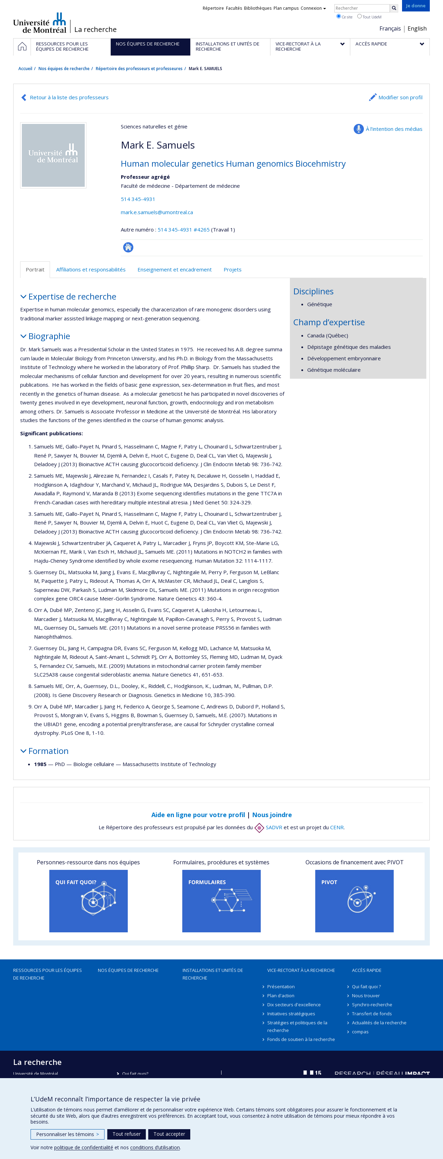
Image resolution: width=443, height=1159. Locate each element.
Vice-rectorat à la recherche (301, 970)
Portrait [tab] (35, 269)
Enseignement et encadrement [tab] (174, 269)
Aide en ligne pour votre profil (198, 815)
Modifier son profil (400, 97)
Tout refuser (126, 1134)
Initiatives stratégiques (291, 1013)
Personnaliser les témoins (67, 1134)
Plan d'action (280, 995)
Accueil (25, 69)
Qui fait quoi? (135, 1074)
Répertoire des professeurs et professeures (139, 69)
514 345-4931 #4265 (184, 229)
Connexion (313, 8)
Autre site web (128, 247)
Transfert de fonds (372, 1013)
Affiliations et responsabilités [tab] (91, 269)
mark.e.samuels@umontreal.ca (157, 212)
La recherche (95, 29)
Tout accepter (169, 1134)
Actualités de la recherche (379, 1022)
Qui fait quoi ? (366, 986)
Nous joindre (272, 815)
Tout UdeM (369, 16)
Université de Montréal (39, 22)
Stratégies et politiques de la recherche (297, 1026)
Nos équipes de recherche (64, 69)
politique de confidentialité (83, 1147)
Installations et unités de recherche (213, 974)
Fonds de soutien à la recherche (301, 1039)
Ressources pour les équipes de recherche (47, 974)
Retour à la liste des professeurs (69, 97)
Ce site (344, 16)
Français (390, 28)
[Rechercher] (394, 8)
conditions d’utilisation (155, 1147)
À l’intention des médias (394, 128)
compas (360, 1031)
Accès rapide (367, 970)
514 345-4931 (138, 198)
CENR (337, 827)
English (417, 28)
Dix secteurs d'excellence (294, 1004)
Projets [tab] (233, 269)
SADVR (268, 827)
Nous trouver (366, 995)
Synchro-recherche (372, 1004)
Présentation (281, 986)
